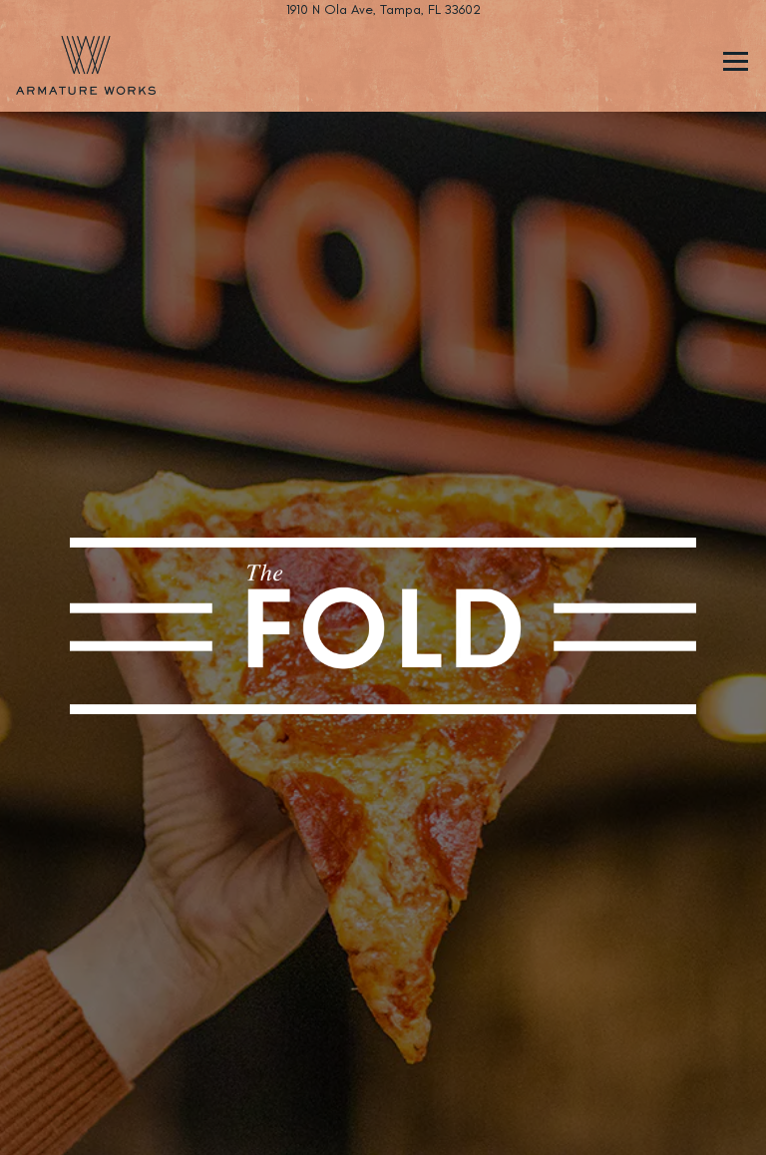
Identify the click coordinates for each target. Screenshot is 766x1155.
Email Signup (383, 1128)
